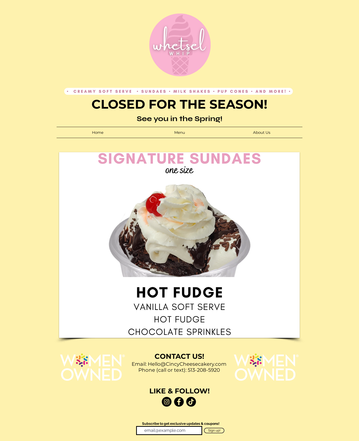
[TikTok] (191, 402)
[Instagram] (167, 402)
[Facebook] (179, 402)
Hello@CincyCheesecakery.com (187, 364)
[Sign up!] (214, 430)
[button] (179, 245)
